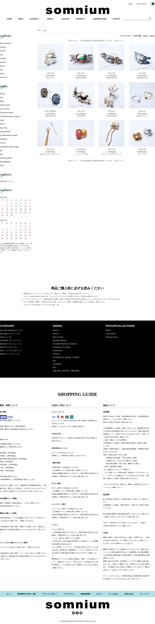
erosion (2, 94)
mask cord (3, 77)
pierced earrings (5, 43)
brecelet (3, 62)
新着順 (152, 36)
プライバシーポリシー (50, 594)
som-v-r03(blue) (50, 111)
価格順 (145, 36)
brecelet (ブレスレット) (11, 344)
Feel (1, 97)
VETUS (2, 143)
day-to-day (3, 128)
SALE (2, 166)
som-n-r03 (50, 73)
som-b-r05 (142, 149)
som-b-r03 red (81, 149)
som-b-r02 (50, 149)
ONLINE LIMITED (6, 158)
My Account (141, 4)
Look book (110, 334)
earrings (3, 47)
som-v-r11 (111, 111)
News (108, 330)
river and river (4, 109)
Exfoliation (3, 139)
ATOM (146, 594)
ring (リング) (6, 337)
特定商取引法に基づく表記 (26, 594)
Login (130, 4)
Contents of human (6, 113)
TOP (39, 30)
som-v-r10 (81, 111)
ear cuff (2, 51)
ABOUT (20, 19)
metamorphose (5, 132)
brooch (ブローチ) (8, 347)
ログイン (99, 594)
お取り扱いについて (7, 181)
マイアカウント (69, 594)
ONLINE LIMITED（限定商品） (67, 371)
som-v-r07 (81, 73)
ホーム (8, 594)
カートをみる (113, 594)
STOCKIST (65, 19)
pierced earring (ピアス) (11, 330)
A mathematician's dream (8, 135)
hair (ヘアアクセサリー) (11, 350)
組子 (1, 154)
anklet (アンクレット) (10, 354)
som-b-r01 (142, 111)
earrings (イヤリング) (10, 334)
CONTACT (116, 19)
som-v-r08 (111, 73)
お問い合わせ (129, 594)
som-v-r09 (142, 73)
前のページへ (73, 40)
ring (44, 30)
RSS (141, 594)
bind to (2, 124)
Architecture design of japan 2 (10, 116)
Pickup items (112, 337)
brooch (2, 66)
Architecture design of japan (9, 147)
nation (2, 120)
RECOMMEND (5, 162)
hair (1, 70)
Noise (2, 101)
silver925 (57, 364)
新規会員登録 (85, 594)
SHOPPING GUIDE (100, 19)
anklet (2, 74)
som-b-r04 (111, 149)
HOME (9, 19)
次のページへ (119, 40)
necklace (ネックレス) (10, 340)
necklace (3, 58)
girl (1, 150)
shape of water (5, 105)
